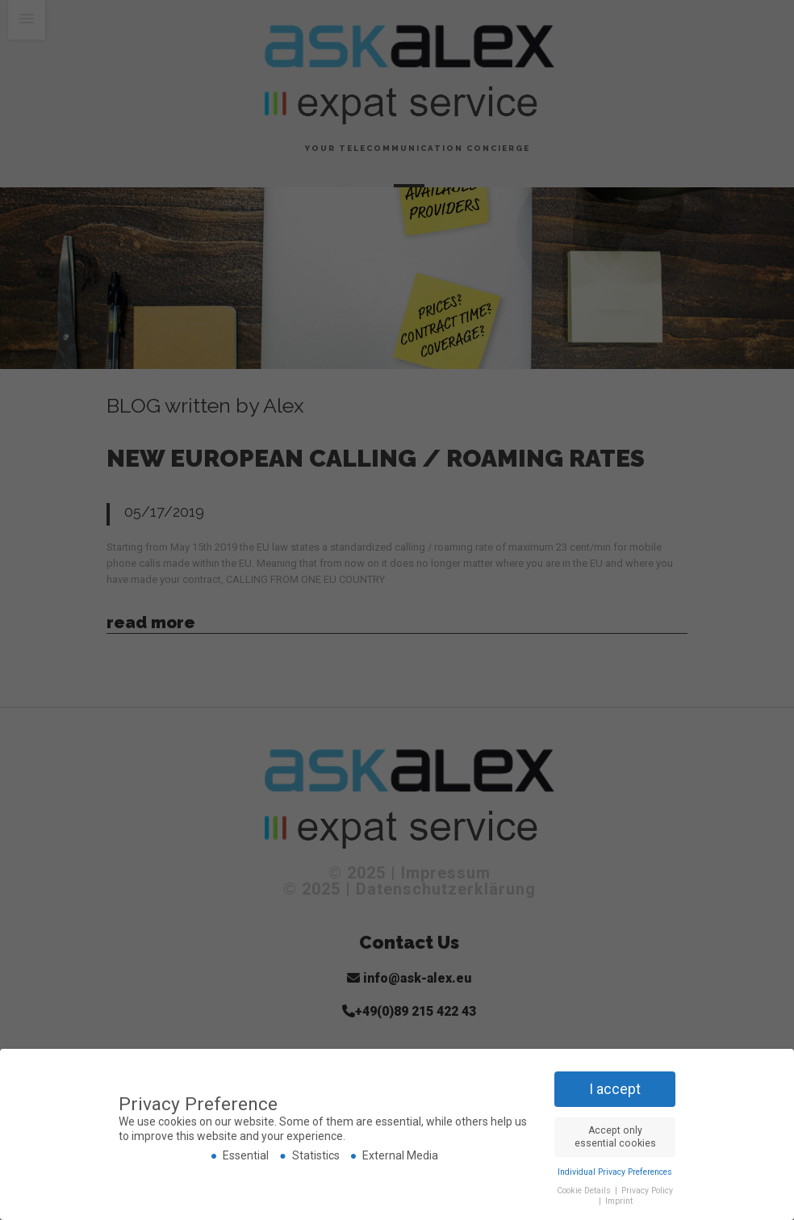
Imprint (619, 1201)
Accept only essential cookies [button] (615, 1136)
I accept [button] (615, 1088)
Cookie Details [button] (585, 1189)
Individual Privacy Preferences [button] (615, 1171)
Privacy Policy (647, 1189)
